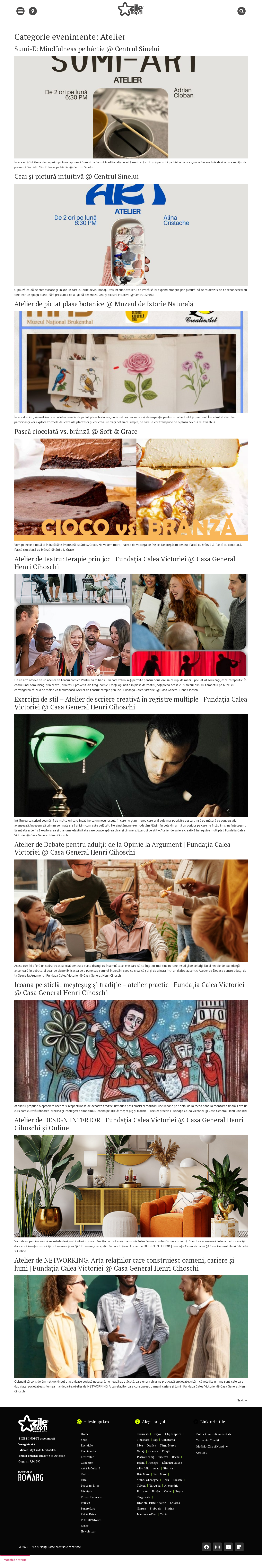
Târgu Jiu (154, 1485)
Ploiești (153, 1462)
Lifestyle (86, 1491)
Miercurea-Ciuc (146, 1514)
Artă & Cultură (90, 1468)
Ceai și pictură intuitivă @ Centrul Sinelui (76, 176)
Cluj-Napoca (173, 1434)
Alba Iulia (143, 1468)
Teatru (85, 1474)
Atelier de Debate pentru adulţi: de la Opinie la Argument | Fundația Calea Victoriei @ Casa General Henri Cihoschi (122, 848)
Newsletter (88, 1531)
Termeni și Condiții (207, 1440)
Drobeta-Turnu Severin (151, 1503)
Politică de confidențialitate (214, 1434)
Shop (84, 1440)
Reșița (179, 1491)
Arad (156, 1468)
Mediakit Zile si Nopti (212, 1446)
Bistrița (168, 1468)
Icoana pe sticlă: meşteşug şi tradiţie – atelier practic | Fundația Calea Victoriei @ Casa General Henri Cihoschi (129, 988)
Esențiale (87, 1445)
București (143, 1434)
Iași (155, 1440)
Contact (201, 1452)
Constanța (168, 1440)
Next (242, 1400)
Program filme (90, 1485)
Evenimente (88, 1451)
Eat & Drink (88, 1514)
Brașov (156, 1434)
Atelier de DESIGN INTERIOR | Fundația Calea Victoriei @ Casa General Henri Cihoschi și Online (129, 1124)
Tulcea (141, 1485)
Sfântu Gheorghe (148, 1480)
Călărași (175, 1503)
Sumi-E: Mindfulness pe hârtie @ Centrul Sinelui (87, 48)
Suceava (163, 1457)
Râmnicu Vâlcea (172, 1462)
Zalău (163, 1514)
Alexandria (171, 1485)
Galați (141, 1451)
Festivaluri (87, 1457)
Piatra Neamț (145, 1457)
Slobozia (155, 1508)
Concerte (87, 1462)
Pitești (166, 1451)
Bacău (176, 1457)
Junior (84, 1526)
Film (84, 1480)
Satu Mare (160, 1474)
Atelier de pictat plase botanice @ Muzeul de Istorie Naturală (103, 304)
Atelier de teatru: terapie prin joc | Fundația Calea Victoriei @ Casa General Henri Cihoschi (124, 563)
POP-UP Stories (91, 1520)
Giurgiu (141, 1508)
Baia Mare (143, 1474)
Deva (166, 1480)
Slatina (169, 1508)
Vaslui (168, 1491)
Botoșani (142, 1491)
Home (85, 1434)
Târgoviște (143, 1497)
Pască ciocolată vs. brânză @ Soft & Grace (76, 431)
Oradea (151, 1445)
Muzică (85, 1503)
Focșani (177, 1480)
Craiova (153, 1451)
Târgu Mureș (168, 1445)
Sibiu (140, 1445)
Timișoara (143, 1440)
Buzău (156, 1491)
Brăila (141, 1462)
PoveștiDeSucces (92, 1497)
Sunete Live (88, 1508)
